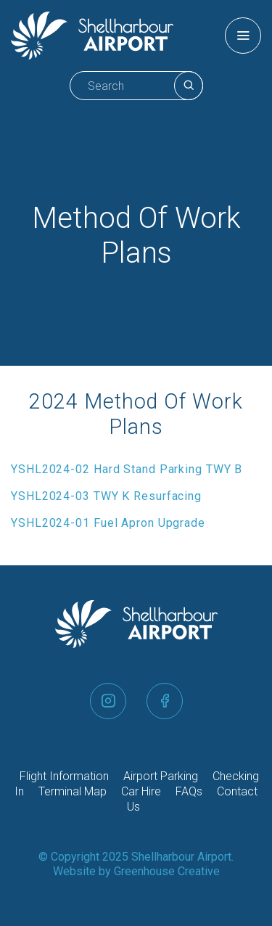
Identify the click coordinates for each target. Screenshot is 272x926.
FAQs (189, 791)
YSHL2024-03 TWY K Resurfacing (106, 496)
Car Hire (141, 791)
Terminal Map (72, 791)
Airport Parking (160, 776)
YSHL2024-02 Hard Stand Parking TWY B (126, 469)
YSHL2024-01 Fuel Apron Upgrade (108, 523)
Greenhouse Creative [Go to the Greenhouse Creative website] (167, 871)
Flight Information (64, 776)
